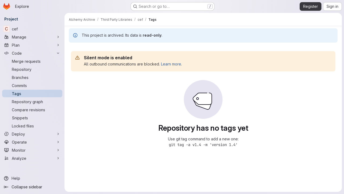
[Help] (32, 178)
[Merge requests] (32, 61)
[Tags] (32, 93)
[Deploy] (32, 134)
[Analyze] (32, 158)
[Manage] (32, 37)
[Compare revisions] (32, 109)
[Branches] (32, 77)
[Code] (32, 53)
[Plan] (32, 45)
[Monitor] (32, 150)
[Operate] (32, 142)
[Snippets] (32, 118)
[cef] (32, 29)
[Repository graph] (32, 101)
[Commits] (32, 85)
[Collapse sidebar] (32, 187)
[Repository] (32, 69)
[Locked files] (32, 126)
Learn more (171, 64)
